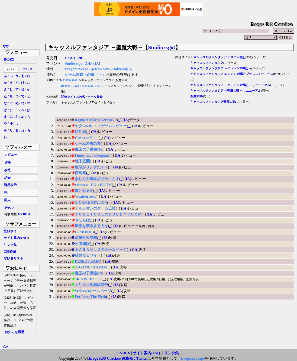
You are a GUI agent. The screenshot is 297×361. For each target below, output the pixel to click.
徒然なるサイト (88, 255)
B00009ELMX (70, 85)
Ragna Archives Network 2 (96, 120)
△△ (5, 346)
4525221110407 (91, 85)
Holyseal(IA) (122, 69)
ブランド (27, 69)
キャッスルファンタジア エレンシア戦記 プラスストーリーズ (231, 74)
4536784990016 (70, 80)
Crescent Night (87, 138)
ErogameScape (76, 69)
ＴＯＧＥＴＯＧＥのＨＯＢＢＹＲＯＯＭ (108, 214)
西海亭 (80, 173)
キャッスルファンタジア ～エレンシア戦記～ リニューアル (230, 85)
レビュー (10, 154)
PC (6, 192)
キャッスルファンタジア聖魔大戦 (213, 101)
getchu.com (100, 69)
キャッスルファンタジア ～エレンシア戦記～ (220, 68)
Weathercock (85, 196)
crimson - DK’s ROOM (93, 185)
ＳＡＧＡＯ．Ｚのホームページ (101, 249)
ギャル (8, 207)
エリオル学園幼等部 (91, 285)
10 (24, 214)
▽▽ (5, 46)
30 (28, 214)
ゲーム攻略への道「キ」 (85, 75)
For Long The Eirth (90, 297)
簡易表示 (10, 185)
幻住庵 (80, 132)
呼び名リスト (13, 258)
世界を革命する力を (91, 226)
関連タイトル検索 (73, 97)
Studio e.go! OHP (79, 63)
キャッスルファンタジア (206, 62)
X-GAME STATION (91, 202)
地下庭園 (82, 161)
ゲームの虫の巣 (88, 143)
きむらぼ (82, 220)
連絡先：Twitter (135, 358)
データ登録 (95, 97)
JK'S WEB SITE (88, 279)
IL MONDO (84, 232)
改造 (7, 170)
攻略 (7, 162)
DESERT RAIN (87, 261)
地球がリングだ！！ (91, 167)
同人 (7, 200)
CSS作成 (10, 251)
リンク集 (10, 245)
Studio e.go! (161, 47)
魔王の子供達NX (89, 149)
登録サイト (12, 231)
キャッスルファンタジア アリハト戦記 (219, 57)
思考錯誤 (82, 244)
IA (97, 63)
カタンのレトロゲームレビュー (101, 126)
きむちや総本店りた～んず (97, 179)
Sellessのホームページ (93, 291)
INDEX (9, 59)
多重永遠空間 (86, 238)
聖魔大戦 (196, 96)
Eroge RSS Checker (104, 358)
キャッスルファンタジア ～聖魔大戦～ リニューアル (225, 90)
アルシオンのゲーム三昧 (95, 208)
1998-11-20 (73, 58)
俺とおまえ (84, 191)
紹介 (7, 178)
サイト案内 (12, 238)
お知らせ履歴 (14, 332)
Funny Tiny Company (92, 155)
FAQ (24, 238)
